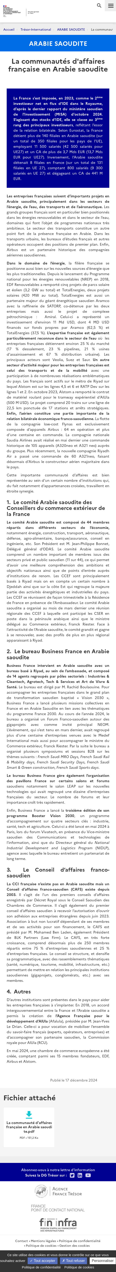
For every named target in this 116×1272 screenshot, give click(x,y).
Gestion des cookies (74, 1245)
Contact (21, 1240)
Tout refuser (73, 1261)
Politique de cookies (41, 1245)
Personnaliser (103, 1261)
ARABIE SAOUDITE (71, 29)
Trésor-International (36, 29)
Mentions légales (43, 1240)
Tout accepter (42, 1261)
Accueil (8, 29)
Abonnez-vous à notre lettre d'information (58, 1169)
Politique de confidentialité (79, 1240)
